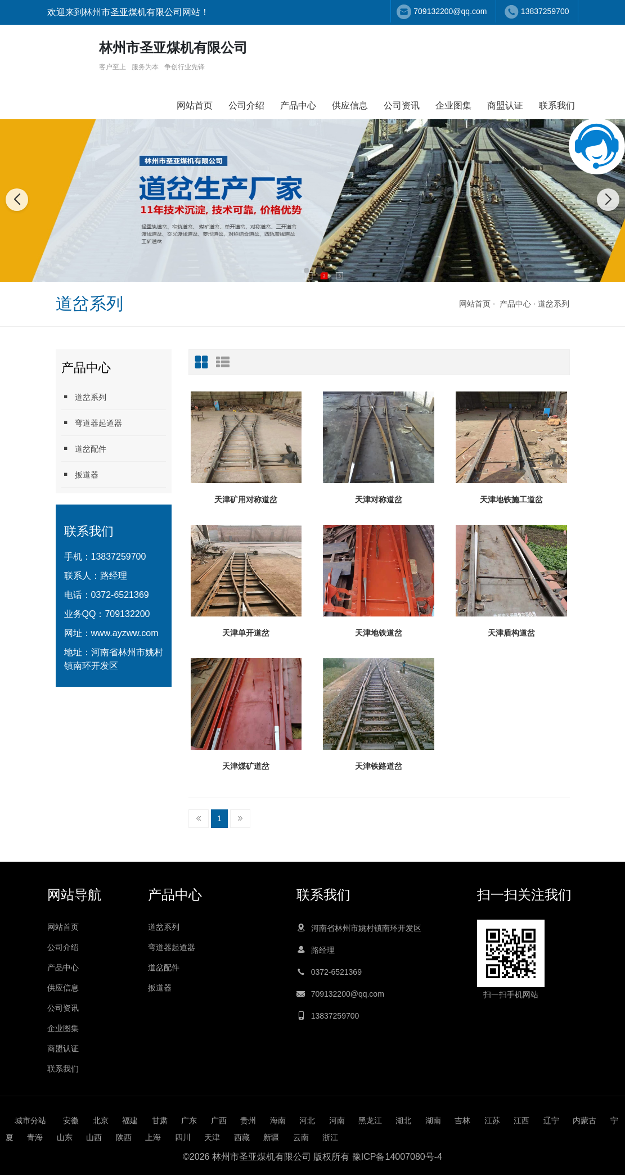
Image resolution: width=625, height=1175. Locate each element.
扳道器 (79, 474)
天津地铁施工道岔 (511, 499)
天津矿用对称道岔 (245, 499)
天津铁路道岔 (378, 766)
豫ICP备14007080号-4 (397, 1157)
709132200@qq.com (450, 11)
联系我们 (557, 105)
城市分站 (30, 1120)
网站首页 (195, 105)
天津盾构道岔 (511, 632)
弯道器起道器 (91, 422)
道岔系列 (553, 303)
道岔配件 (83, 448)
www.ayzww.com (125, 633)
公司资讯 (402, 105)
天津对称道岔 (378, 499)
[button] (306, 270)
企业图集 (453, 105)
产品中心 (298, 105)
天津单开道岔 (245, 632)
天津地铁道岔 (378, 632)
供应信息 (350, 105)
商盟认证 (505, 105)
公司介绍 (246, 105)
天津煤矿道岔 (245, 766)
